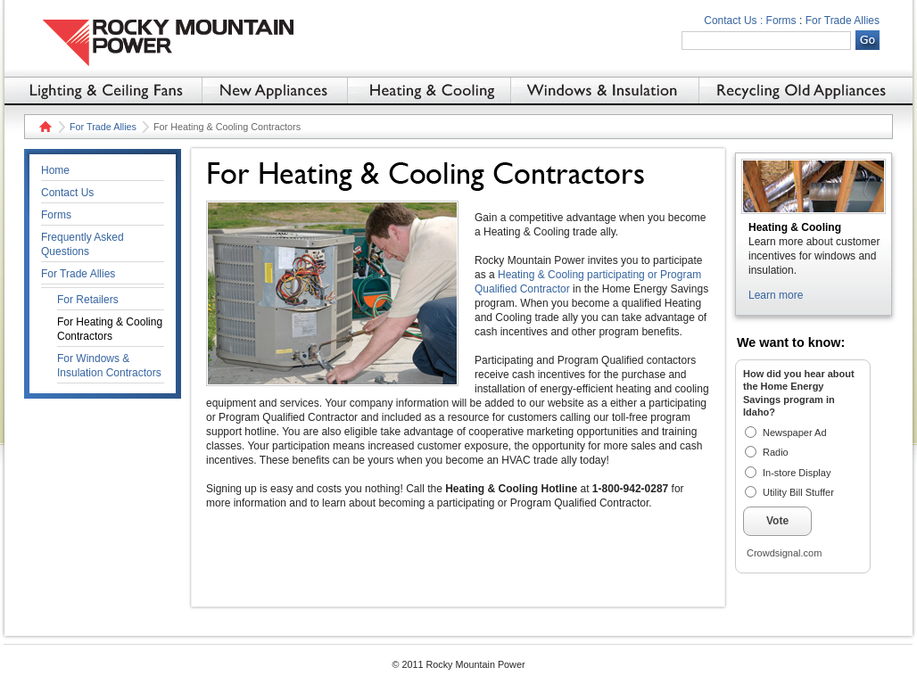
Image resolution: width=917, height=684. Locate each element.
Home (43, 127)
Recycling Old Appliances (805, 90)
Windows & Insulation (604, 90)
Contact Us (67, 192)
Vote (777, 521)
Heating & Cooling (428, 90)
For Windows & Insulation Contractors (109, 365)
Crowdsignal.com (784, 553)
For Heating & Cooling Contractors (109, 329)
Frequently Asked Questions (82, 244)
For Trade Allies (842, 20)
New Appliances (274, 90)
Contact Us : (733, 20)
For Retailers (88, 299)
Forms (781, 20)
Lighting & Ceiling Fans (102, 90)
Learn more (775, 295)
